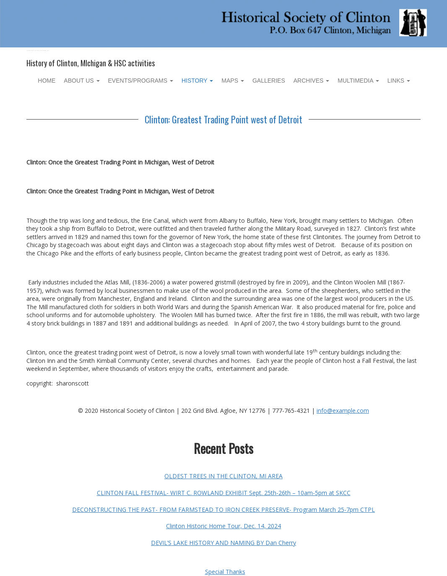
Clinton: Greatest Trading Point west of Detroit (223, 119)
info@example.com (343, 410)
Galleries (268, 80)
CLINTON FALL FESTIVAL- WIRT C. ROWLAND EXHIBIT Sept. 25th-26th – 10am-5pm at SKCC (224, 493)
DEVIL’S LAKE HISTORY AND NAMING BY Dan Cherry (223, 543)
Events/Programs (140, 80)
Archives (311, 80)
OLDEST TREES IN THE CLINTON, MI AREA (223, 476)
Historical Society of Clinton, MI (37, 50)
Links (398, 80)
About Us (81, 80)
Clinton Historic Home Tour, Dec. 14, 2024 (223, 526)
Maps (232, 80)
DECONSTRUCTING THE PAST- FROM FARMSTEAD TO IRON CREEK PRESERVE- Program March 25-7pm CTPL (223, 509)
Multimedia (358, 80)
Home (46, 80)
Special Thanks (225, 572)
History (197, 80)
